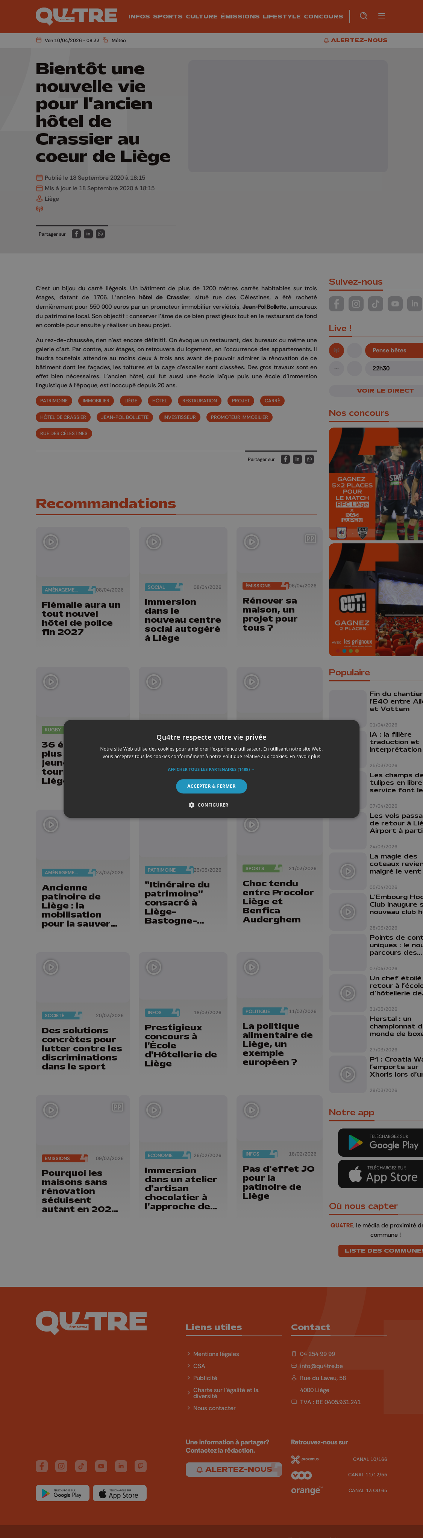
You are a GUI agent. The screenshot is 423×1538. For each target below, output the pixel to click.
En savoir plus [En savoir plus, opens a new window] (305, 757)
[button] (211, 769)
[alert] (211, 769)
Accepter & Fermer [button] (211, 786)
